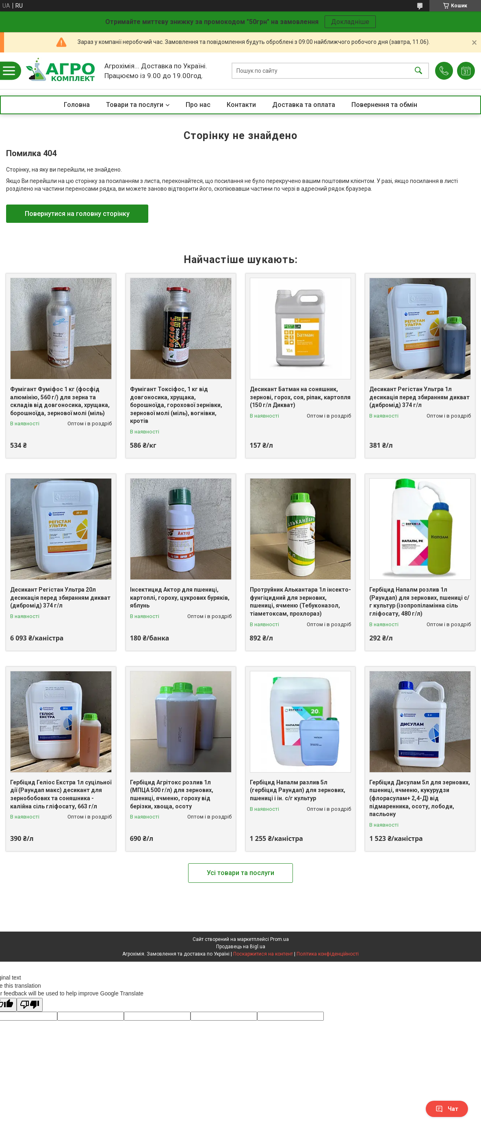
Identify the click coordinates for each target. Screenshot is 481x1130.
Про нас (198, 105)
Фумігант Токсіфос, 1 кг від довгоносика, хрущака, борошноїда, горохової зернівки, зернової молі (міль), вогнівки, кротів (176, 405)
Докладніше (350, 22)
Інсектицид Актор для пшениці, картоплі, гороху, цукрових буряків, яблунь (180, 597)
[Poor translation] (30, 1005)
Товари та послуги (134, 105)
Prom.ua (279, 939)
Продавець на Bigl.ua (240, 946)
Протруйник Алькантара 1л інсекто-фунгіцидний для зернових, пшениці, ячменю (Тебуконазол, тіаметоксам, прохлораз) (300, 601)
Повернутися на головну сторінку (77, 214)
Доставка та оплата (303, 105)
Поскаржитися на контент (263, 954)
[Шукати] (418, 70)
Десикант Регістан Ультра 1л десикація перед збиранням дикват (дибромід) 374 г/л (419, 397)
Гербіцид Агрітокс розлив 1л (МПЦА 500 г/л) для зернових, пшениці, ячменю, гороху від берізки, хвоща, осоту (171, 794)
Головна (77, 105)
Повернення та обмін (384, 105)
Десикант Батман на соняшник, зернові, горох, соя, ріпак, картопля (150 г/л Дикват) (300, 397)
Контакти (241, 105)
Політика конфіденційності (328, 954)
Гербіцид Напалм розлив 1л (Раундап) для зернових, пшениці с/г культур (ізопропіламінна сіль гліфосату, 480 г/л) (419, 601)
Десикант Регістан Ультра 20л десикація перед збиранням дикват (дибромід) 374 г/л (60, 597)
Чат (447, 1109)
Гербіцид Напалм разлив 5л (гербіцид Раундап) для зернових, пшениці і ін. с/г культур (297, 790)
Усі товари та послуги (240, 873)
